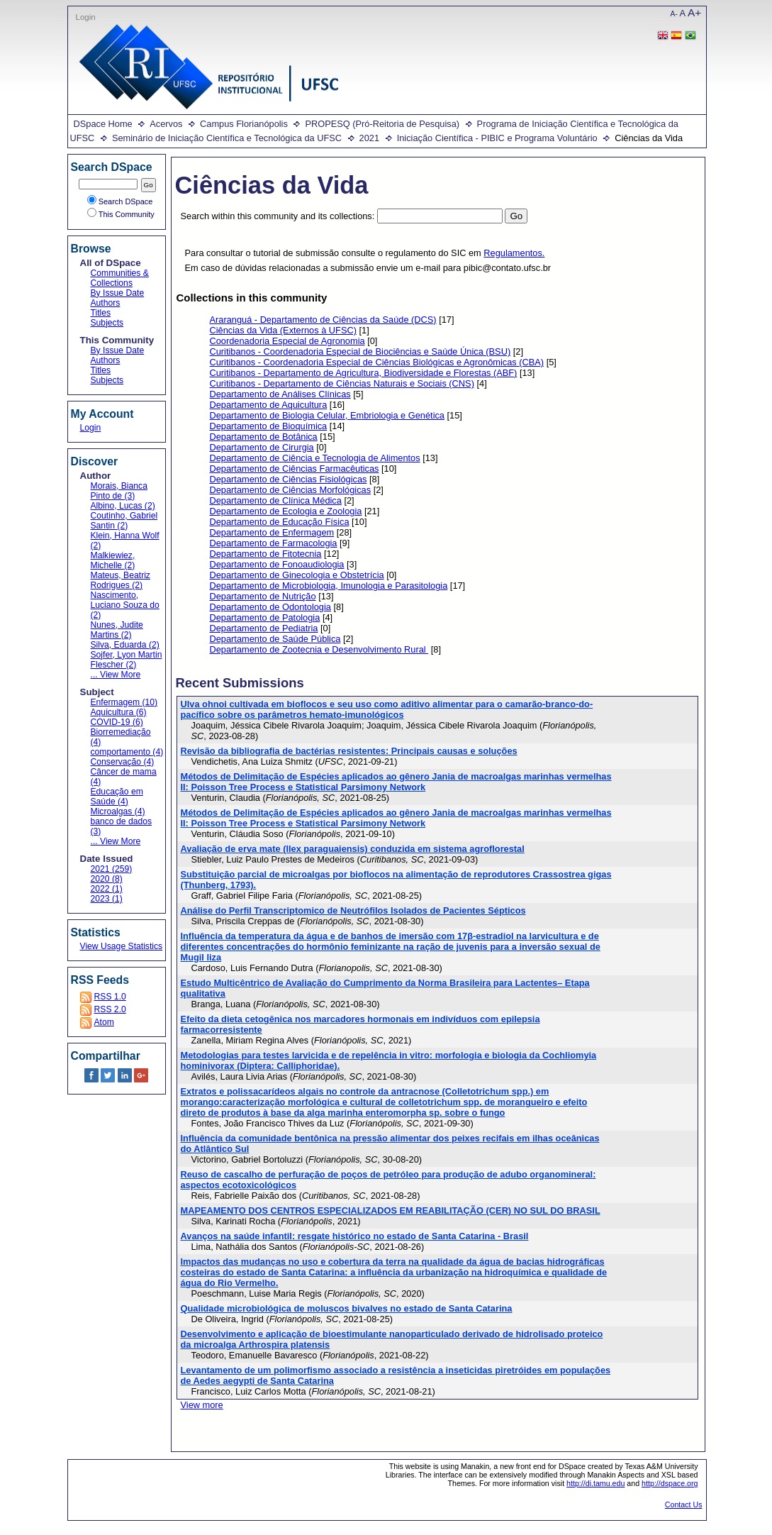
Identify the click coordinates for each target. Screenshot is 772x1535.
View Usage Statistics (121, 946)
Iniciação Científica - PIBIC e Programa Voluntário (497, 138)
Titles (101, 313)
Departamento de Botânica (264, 436)
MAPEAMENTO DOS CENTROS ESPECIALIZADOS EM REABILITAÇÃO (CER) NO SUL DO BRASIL (390, 1210)
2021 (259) (112, 869)
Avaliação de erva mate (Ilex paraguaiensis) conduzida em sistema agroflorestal (353, 848)
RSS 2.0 (110, 1009)
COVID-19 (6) (117, 722)
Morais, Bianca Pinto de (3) (119, 491)
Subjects (107, 323)
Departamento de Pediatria (264, 628)
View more (202, 1405)
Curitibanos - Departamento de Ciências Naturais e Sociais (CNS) (342, 383)
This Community (121, 214)
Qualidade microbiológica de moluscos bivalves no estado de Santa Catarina (347, 1308)
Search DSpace (120, 201)
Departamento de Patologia (265, 617)
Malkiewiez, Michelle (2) (113, 560)
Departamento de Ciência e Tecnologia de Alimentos (315, 458)
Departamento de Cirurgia (262, 447)
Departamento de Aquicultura (269, 404)
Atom (104, 1022)
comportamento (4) (127, 752)
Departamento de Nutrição (263, 596)
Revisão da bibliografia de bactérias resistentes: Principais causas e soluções (349, 751)
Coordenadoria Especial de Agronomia (287, 341)
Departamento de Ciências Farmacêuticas (294, 468)
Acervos (166, 123)
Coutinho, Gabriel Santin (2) (124, 521)
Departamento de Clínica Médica (276, 500)
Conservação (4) (123, 762)
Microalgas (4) (118, 811)
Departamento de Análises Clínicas (280, 394)
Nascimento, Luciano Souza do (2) (125, 605)
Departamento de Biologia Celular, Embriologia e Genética (327, 415)
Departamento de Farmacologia (273, 543)
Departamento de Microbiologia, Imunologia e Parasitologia (329, 585)
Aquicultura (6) (119, 712)
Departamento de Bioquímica (269, 426)
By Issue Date (118, 293)
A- (674, 14)
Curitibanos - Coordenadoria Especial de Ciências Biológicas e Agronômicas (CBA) (377, 362)
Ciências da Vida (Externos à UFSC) (283, 330)
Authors (106, 303)
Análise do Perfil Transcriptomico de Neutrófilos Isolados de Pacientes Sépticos (353, 910)
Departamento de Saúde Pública (275, 638)
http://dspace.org (670, 1483)
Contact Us (684, 1504)
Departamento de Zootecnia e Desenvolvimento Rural (319, 649)
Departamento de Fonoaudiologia (277, 564)
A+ (694, 12)
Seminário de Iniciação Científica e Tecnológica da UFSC (227, 138)
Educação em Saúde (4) (117, 797)
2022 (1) (107, 889)
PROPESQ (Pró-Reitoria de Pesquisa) (382, 123)
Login (86, 17)
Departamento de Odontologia (270, 607)
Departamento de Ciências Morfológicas (290, 489)
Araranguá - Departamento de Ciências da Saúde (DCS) (323, 319)
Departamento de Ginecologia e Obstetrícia (297, 575)
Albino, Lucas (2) (123, 506)
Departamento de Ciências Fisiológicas (288, 479)
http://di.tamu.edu (595, 1483)
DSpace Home (103, 123)
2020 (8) (107, 879)
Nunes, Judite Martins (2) (117, 630)
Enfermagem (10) (124, 702)
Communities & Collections (120, 278)
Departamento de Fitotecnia (266, 553)
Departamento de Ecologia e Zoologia (286, 511)
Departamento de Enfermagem (272, 532)
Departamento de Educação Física (279, 521)
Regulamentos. (513, 253)
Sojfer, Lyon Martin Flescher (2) (126, 660)
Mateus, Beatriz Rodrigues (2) (120, 580)
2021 (369, 138)
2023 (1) (107, 899)
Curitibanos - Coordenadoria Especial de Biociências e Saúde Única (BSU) (360, 351)
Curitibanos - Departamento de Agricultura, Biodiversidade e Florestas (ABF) (364, 372)
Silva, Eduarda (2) (125, 645)
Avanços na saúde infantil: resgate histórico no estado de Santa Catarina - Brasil (355, 1236)
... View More (116, 675)
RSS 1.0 (110, 997)
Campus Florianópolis (244, 123)
